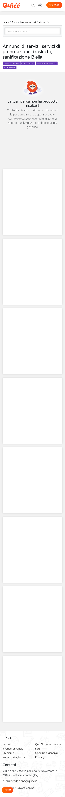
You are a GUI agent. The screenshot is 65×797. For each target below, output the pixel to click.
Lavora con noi (26, 788)
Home (6, 744)
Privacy (39, 757)
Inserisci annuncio (13, 748)
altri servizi (9, 67)
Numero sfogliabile (14, 757)
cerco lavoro (27, 63)
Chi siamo (8, 753)
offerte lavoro (11, 63)
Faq (37, 748)
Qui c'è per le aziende (48, 744)
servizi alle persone (47, 63)
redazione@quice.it (24, 781)
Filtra (7, 790)
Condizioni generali (46, 753)
